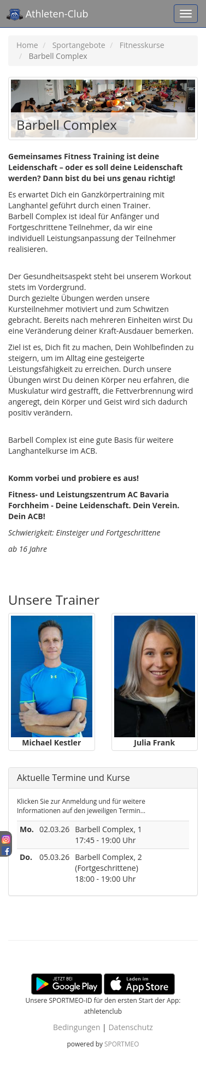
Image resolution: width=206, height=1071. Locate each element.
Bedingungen (76, 1027)
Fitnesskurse (142, 45)
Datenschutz (130, 1027)
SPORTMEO (121, 1043)
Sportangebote (78, 45)
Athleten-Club (47, 15)
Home (27, 45)
